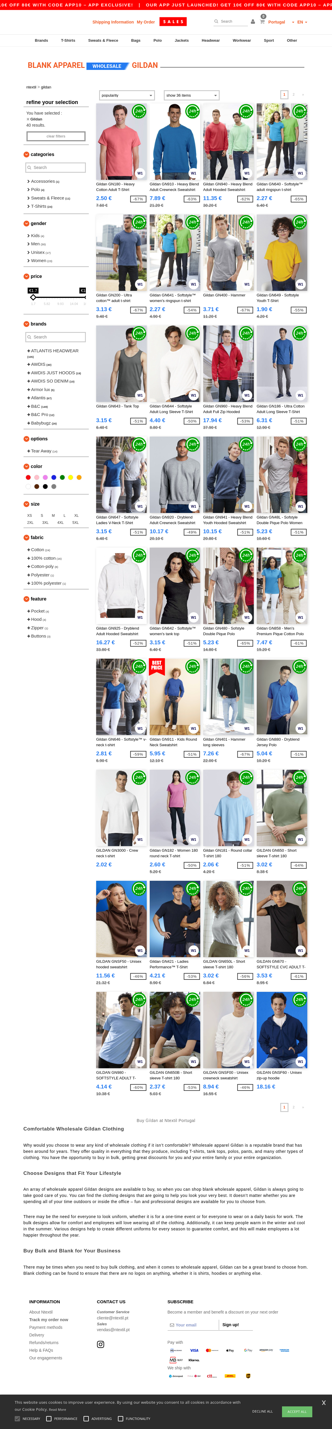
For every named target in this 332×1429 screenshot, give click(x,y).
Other (292, 40)
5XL (75, 520)
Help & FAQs (41, 1347)
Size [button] (35, 501)
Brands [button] (38, 320)
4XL (60, 520)
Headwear (211, 40)
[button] (254, 22)
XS (29, 513)
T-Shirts (68, 40)
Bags (136, 40)
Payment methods (46, 1324)
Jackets (182, 40)
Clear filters (55, 133)
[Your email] (193, 1322)
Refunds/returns (44, 1340)
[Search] (229, 21)
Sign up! (231, 1322)
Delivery (36, 1332)
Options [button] (39, 435)
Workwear (242, 40)
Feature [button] (38, 595)
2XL (30, 520)
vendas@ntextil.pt (113, 1327)
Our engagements (45, 1355)
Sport (269, 40)
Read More (57, 1409)
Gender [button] (38, 220)
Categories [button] (42, 151)
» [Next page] (303, 92)
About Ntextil (41, 1309)
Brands (41, 40)
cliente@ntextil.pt (113, 1315)
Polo (158, 40)
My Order (146, 22)
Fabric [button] (37, 534)
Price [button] (36, 273)
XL (76, 513)
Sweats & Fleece (103, 40)
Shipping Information (113, 22)
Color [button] (36, 463)
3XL (45, 520)
